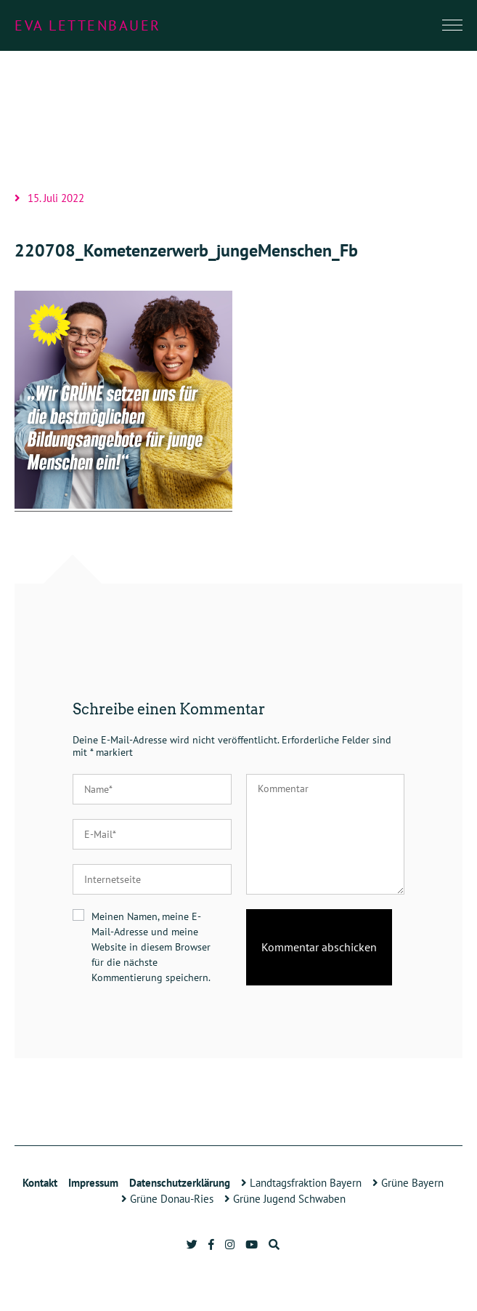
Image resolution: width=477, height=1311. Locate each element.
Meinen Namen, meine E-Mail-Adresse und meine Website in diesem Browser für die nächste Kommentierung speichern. (151, 947)
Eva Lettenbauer (88, 25)
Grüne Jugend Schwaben (285, 1199)
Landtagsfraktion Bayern (301, 1183)
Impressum (93, 1183)
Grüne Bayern (408, 1183)
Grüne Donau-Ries (167, 1199)
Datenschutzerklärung (179, 1183)
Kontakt (40, 1183)
